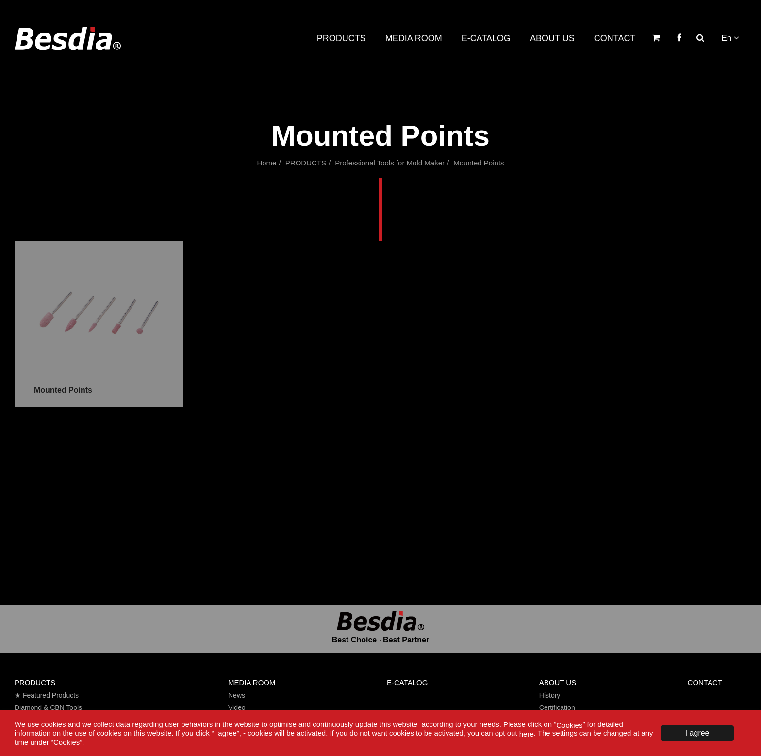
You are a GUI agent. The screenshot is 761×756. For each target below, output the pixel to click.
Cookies (569, 725)
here (526, 734)
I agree (697, 733)
